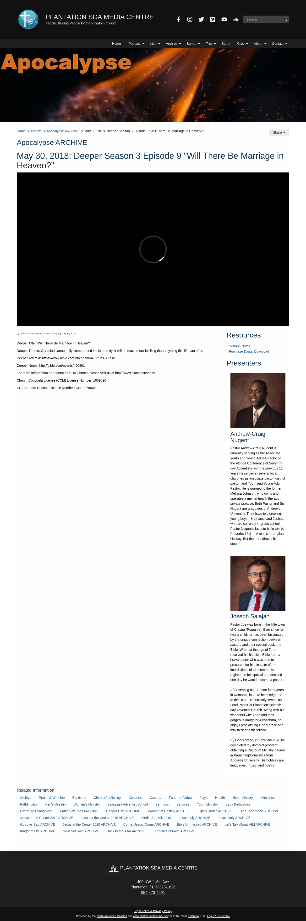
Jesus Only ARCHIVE (234, 818)
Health (220, 798)
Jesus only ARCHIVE (194, 818)
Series (191, 44)
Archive (171, 44)
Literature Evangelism (36, 811)
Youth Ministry (207, 804)
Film (209, 44)
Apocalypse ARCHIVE (63, 131)
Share (279, 132)
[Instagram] (190, 19)
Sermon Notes (239, 346)
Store (226, 44)
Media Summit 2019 (156, 818)
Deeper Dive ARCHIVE (123, 811)
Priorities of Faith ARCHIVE (174, 831)
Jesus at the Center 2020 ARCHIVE (89, 824)
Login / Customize (218, 916)
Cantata (155, 798)
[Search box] (266, 19)
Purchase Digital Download (249, 351)
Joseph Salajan (52, 333)
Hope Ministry (242, 798)
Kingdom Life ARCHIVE (37, 831)
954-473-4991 (153, 893)
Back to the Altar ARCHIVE (127, 831)
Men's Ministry (55, 804)
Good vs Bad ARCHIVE (37, 824)
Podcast (135, 44)
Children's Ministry (107, 798)
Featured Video (180, 798)
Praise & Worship (52, 798)
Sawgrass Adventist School (127, 804)
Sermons (162, 804)
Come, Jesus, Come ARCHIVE (146, 824)
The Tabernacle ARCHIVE (259, 811)
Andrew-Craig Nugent (31, 333)
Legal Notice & (153, 911)
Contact (278, 44)
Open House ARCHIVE (215, 811)
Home (116, 44)
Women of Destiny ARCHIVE (169, 811)
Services (182, 804)
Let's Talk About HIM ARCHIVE (247, 824)
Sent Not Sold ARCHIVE (81, 831)
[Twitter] (201, 19)
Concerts (135, 798)
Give (240, 44)
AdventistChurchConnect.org (151, 916)
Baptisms (79, 798)
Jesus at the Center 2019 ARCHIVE (46, 818)
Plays (203, 798)
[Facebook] (178, 19)
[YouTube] (224, 19)
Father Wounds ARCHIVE (79, 811)
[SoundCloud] (235, 19)
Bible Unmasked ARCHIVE (197, 824)
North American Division (112, 916)
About (258, 44)
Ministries (268, 798)
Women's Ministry (87, 804)
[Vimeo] (213, 19)
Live (153, 44)
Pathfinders (28, 804)
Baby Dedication (237, 804)
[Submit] (285, 19)
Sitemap (193, 916)
